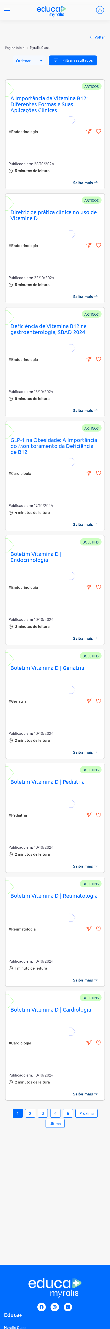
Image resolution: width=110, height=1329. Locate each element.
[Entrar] (100, 10)
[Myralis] (51, 10)
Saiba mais (85, 182)
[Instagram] (55, 1307)
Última (55, 1123)
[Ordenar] (29, 60)
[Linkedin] (68, 1307)
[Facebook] (41, 1307)
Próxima (86, 1113)
